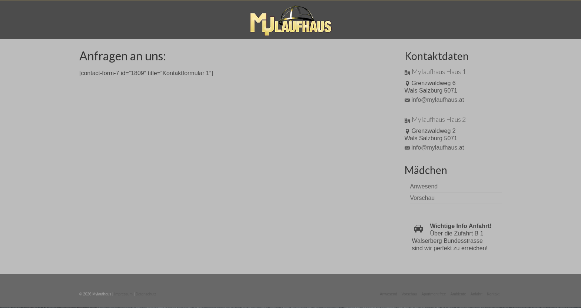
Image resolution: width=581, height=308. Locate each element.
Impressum (123, 294)
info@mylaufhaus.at (434, 100)
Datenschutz (146, 294)
